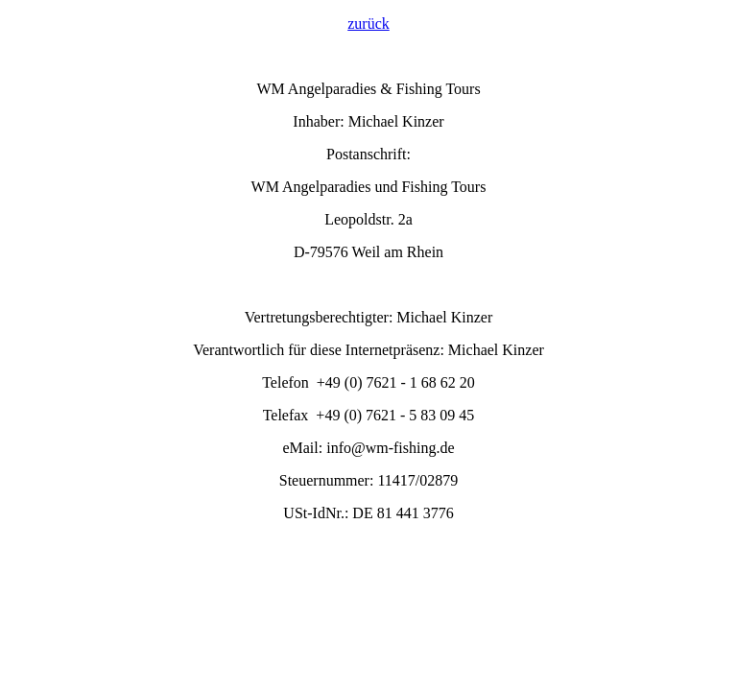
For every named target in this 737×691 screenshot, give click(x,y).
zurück (368, 23)
